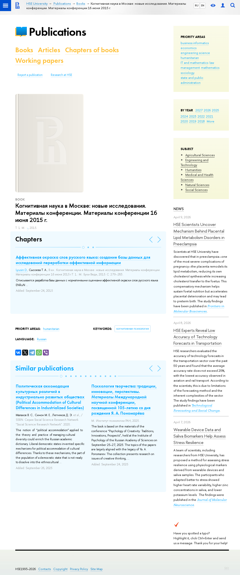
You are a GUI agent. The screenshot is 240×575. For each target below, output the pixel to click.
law (211, 62)
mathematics (210, 67)
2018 (201, 121)
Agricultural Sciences (200, 155)
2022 (201, 116)
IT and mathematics (194, 62)
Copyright (60, 569)
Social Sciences (196, 189)
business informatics (195, 43)
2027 (199, 110)
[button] (83, 247)
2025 (215, 110)
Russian (42, 339)
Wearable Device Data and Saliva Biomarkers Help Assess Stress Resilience (199, 436)
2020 (184, 121)
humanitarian (190, 57)
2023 (192, 116)
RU (197, 5)
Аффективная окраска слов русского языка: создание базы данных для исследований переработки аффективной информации (83, 259)
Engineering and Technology (194, 162)
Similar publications (44, 368)
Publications (57, 31)
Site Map (96, 569)
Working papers (39, 60)
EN (202, 5)
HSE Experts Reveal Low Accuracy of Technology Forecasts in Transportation (197, 336)
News (178, 208)
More (210, 121)
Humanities (193, 170)
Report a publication (30, 75)
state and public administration (192, 80)
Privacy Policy (79, 569)
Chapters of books (92, 50)
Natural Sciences (197, 185)
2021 (209, 116)
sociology (187, 72)
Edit (226, 568)
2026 (207, 110)
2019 (192, 121)
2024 (184, 116)
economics (188, 48)
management (190, 67)
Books (24, 50)
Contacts (44, 569)
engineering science (195, 53)
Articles (49, 50)
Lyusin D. (21, 270)
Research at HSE (61, 75)
